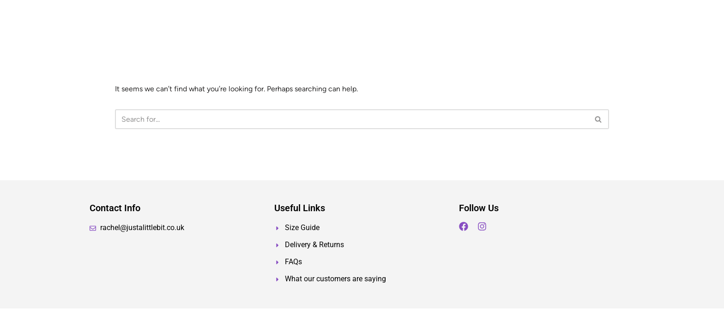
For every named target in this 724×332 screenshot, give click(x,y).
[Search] (351, 119)
